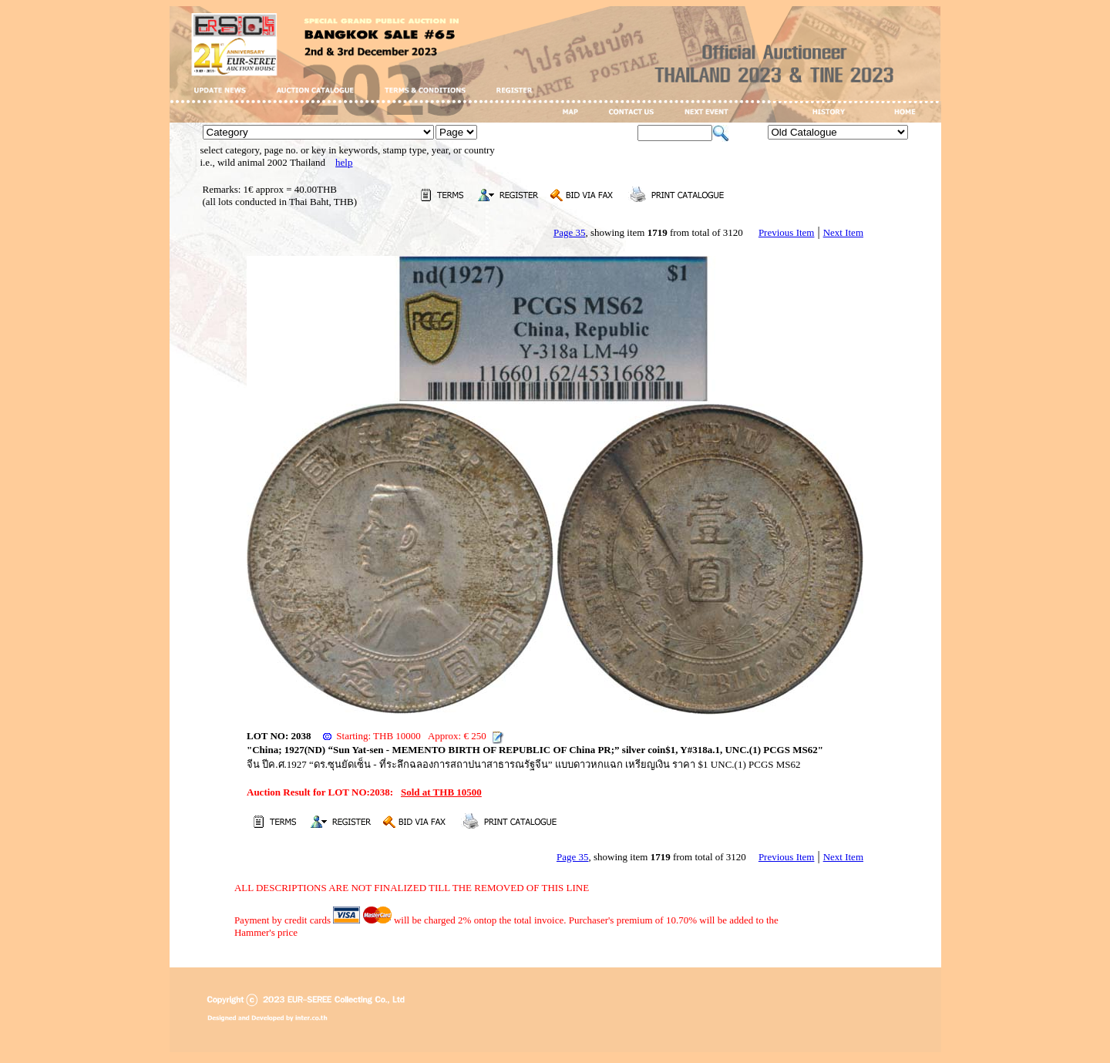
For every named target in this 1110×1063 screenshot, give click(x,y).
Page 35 (569, 232)
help (343, 162)
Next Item (843, 232)
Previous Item (786, 232)
